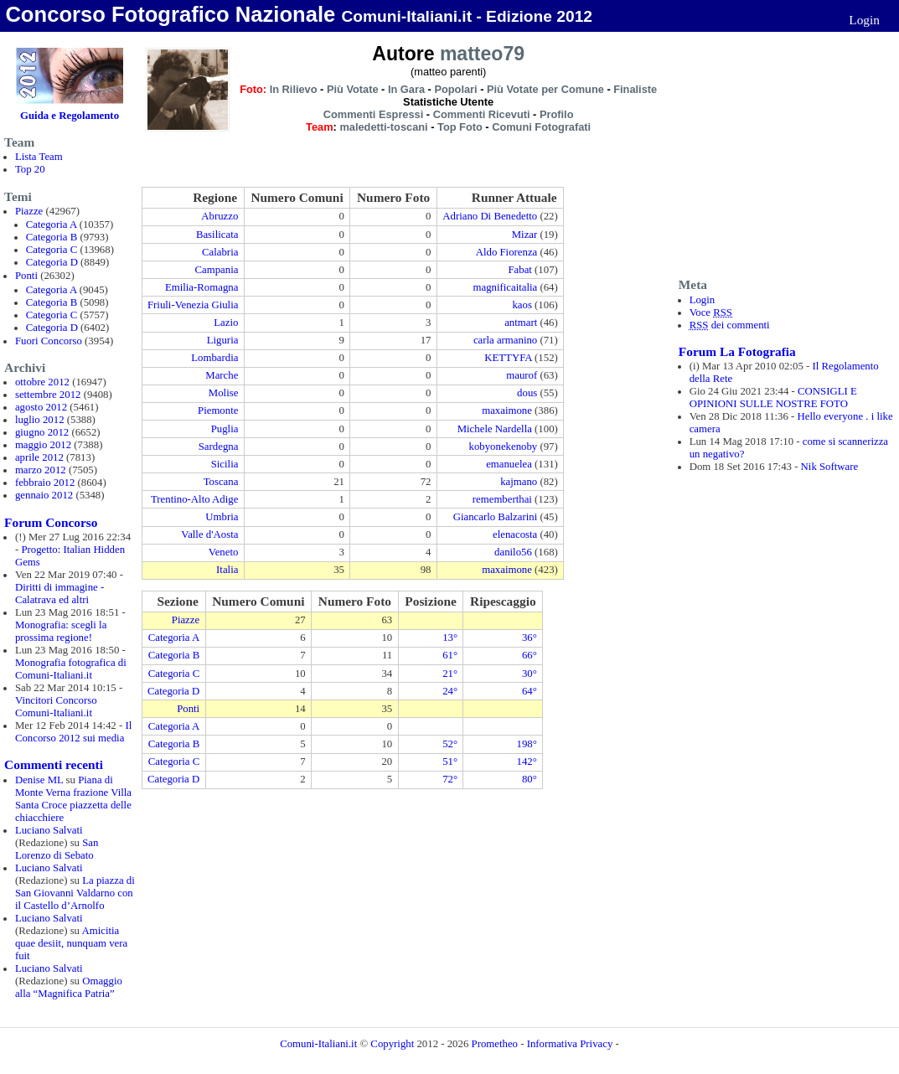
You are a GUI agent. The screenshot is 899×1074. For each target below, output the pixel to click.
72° (449, 779)
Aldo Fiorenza (507, 252)
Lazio (226, 322)
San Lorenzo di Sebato (57, 849)
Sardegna (219, 446)
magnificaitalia (505, 287)
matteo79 (482, 54)
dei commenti (730, 325)
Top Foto (460, 127)
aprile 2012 (39, 457)
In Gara (406, 89)
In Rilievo (294, 89)
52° (449, 744)
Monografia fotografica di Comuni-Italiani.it (71, 669)
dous (527, 393)
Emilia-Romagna (201, 287)
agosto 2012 (41, 407)
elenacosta (515, 534)
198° (527, 744)
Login (864, 20)
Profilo (557, 114)
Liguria (223, 340)
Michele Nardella (494, 429)
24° (449, 691)
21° (449, 673)
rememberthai (502, 499)
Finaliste (635, 89)
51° (449, 761)
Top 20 (30, 169)
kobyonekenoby (503, 446)
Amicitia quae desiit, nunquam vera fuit (71, 943)
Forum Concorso (50, 522)
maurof (521, 375)
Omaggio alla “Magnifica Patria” (68, 987)
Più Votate (353, 89)
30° (529, 673)
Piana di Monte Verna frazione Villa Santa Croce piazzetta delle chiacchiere (73, 799)
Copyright (393, 1044)
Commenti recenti (53, 764)
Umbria (221, 517)
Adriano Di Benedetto (489, 216)
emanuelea (509, 464)
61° (449, 655)
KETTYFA (508, 358)
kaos (521, 305)
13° (449, 637)
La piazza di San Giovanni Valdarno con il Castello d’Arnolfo (75, 893)
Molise (224, 393)
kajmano (518, 482)
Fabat (519, 270)
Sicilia (225, 464)
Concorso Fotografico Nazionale (170, 14)
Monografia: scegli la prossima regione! (60, 631)
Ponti (26, 275)
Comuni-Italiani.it (318, 1044)
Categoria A (51, 224)
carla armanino (505, 340)
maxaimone (507, 410)
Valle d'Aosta (209, 534)
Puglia (225, 429)
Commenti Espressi (373, 114)
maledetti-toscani (383, 127)
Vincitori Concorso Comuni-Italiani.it (56, 706)
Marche (221, 375)
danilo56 (513, 552)
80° (529, 779)
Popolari (455, 89)
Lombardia (214, 358)
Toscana (221, 482)
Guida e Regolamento (69, 115)
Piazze (29, 211)
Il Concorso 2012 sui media (73, 732)
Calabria (220, 252)
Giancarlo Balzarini (495, 517)
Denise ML (39, 780)
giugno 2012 (42, 432)
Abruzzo (219, 216)
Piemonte (218, 410)
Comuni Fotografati (541, 127)
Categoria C (51, 250)
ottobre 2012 (42, 382)
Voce (711, 312)
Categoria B (51, 237)
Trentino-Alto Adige (194, 499)
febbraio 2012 (45, 482)
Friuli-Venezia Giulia (192, 305)
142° (527, 761)
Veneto (224, 552)
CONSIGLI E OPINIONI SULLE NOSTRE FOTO (773, 397)
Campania (216, 270)
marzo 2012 (40, 470)
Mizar (525, 234)
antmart (520, 322)
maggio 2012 (43, 445)
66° (529, 655)
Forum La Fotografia (737, 351)
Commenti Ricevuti (481, 114)
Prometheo (495, 1044)
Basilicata (217, 234)
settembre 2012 (48, 394)
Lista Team (39, 157)
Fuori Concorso (48, 341)
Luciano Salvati (49, 830)
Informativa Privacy (570, 1044)
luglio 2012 (40, 420)
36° (529, 637)
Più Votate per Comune (545, 89)
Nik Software (830, 466)
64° (529, 691)
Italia (227, 570)
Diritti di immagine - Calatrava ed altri (59, 593)
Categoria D (52, 262)
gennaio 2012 (44, 495)
